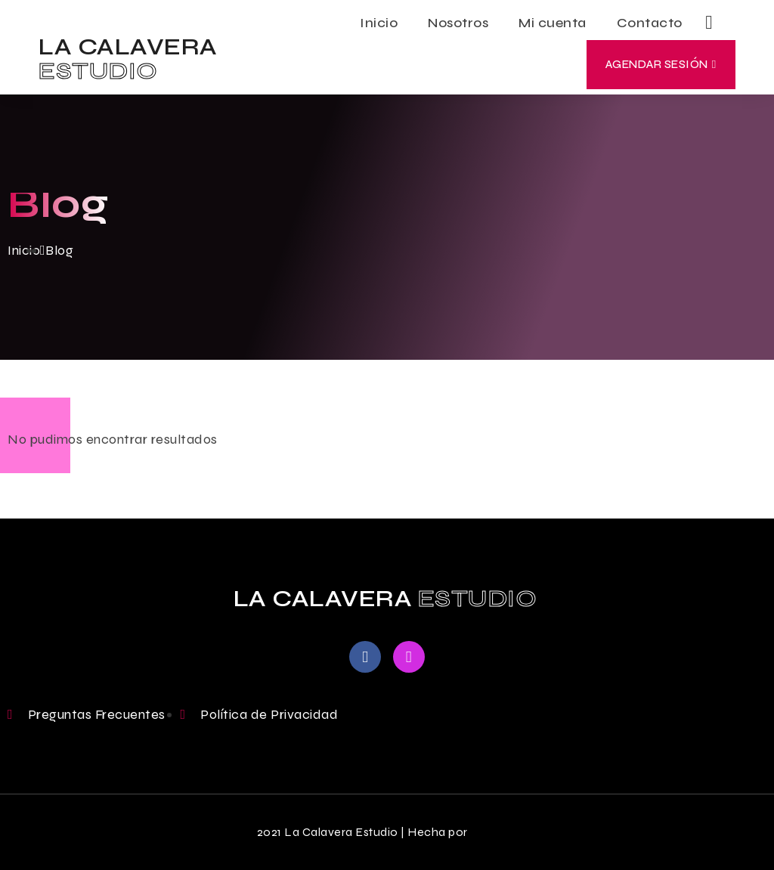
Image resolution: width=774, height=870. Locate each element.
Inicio (379, 22)
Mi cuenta (553, 22)
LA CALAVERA (128, 58)
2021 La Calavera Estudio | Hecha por (362, 832)
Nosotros (458, 22)
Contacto (650, 22)
